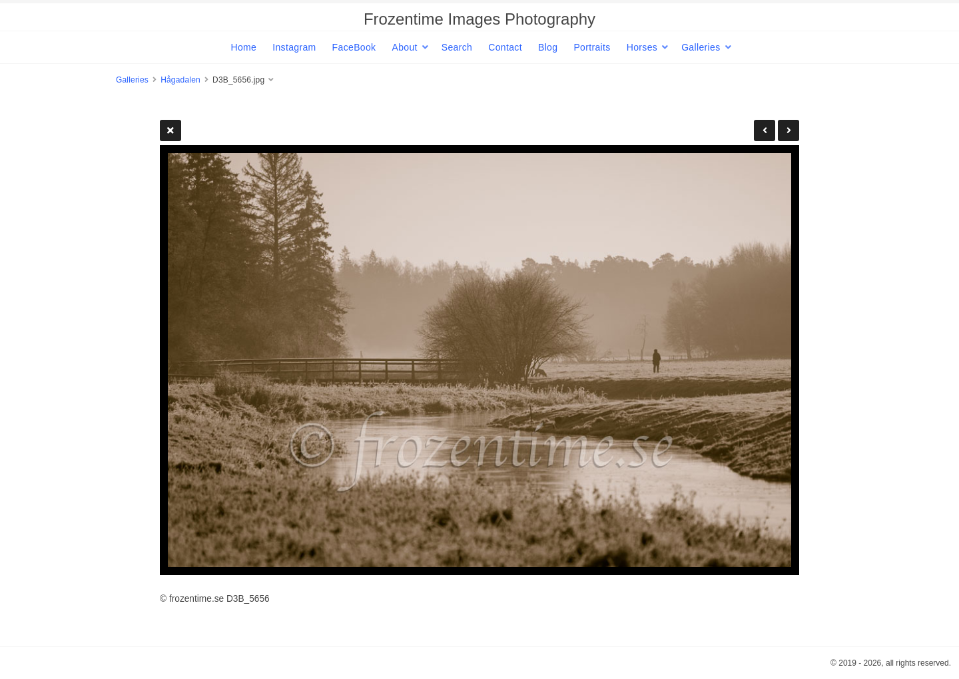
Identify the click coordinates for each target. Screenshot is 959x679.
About (404, 47)
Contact (505, 47)
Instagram (294, 47)
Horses (642, 47)
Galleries (700, 47)
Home (243, 47)
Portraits (591, 47)
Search (457, 47)
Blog (547, 47)
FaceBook (354, 47)
